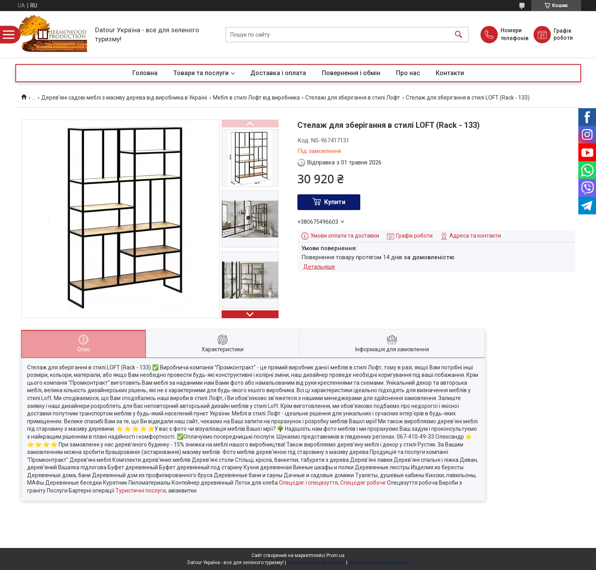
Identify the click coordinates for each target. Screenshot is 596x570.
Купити (334, 202)
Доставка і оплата (278, 73)
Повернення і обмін (351, 73)
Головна (145, 73)
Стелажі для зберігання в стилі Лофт (352, 97)
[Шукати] (458, 34)
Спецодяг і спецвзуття (308, 483)
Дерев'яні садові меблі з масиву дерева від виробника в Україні (124, 97)
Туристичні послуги (141, 490)
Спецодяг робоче (363, 483)
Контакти (450, 73)
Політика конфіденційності (378, 562)
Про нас (408, 73)
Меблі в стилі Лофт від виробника (256, 97)
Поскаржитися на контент (316, 562)
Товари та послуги (201, 73)
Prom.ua (335, 555)
